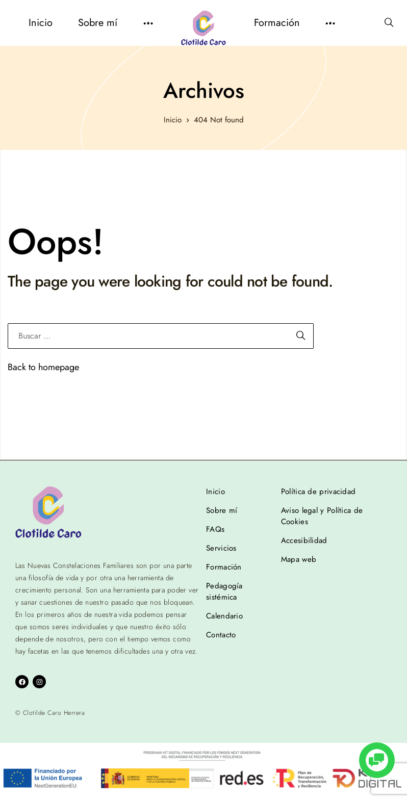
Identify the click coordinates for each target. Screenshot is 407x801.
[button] (148, 23)
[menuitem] (40, 23)
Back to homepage (43, 367)
